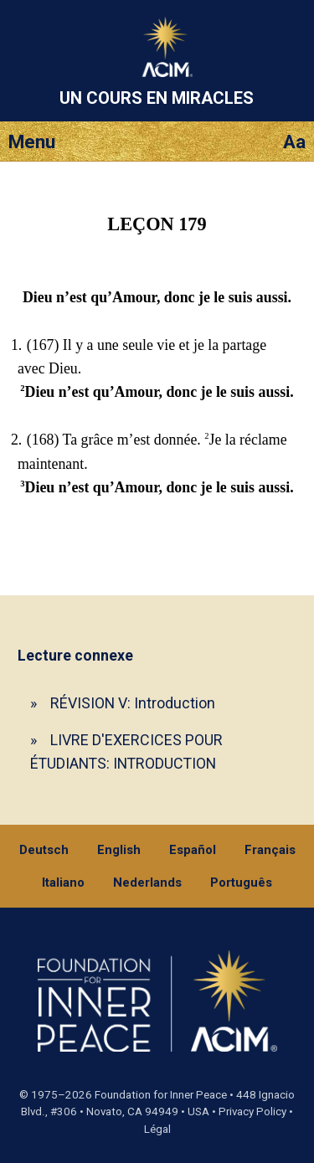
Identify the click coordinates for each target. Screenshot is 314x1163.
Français (270, 849)
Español (192, 849)
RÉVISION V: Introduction (132, 703)
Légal (157, 1129)
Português (241, 882)
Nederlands (147, 882)
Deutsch (44, 849)
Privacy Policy (252, 1111)
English (119, 849)
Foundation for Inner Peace (161, 1094)
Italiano (63, 882)
